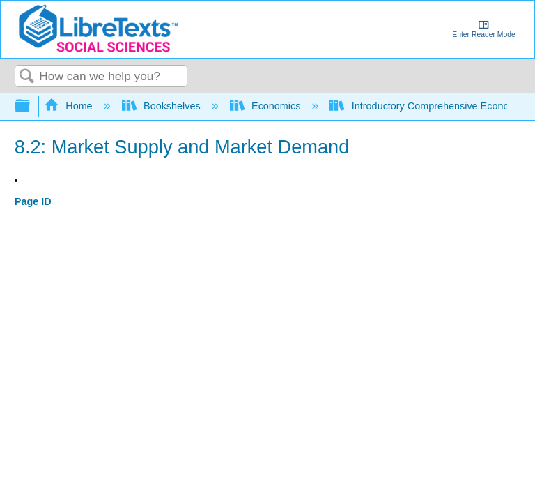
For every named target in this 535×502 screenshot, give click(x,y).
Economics (267, 106)
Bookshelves (162, 106)
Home (69, 106)
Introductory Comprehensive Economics (430, 106)
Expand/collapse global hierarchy (31, 106)
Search (27, 77)
